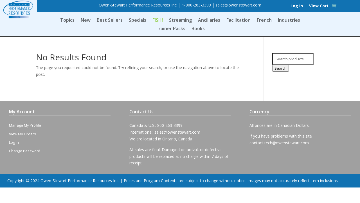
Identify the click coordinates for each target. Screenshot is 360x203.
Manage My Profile (25, 125)
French (264, 20)
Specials (137, 20)
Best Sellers (110, 20)
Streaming (180, 20)
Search (280, 68)
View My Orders (22, 133)
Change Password (24, 150)
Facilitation (238, 20)
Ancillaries (209, 20)
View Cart (318, 6)
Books (198, 29)
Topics (67, 20)
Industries (289, 20)
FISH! (157, 20)
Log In (297, 6)
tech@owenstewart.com (286, 142)
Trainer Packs (170, 29)
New (86, 20)
